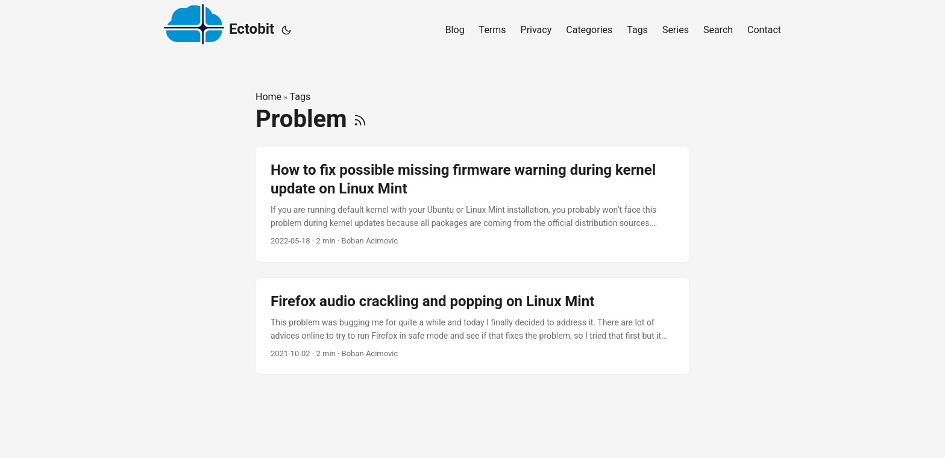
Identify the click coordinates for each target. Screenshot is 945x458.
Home (268, 96)
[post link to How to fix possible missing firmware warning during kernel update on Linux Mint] (472, 204)
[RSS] (360, 119)
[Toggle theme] (286, 30)
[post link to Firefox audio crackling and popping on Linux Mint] (472, 326)
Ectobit (219, 27)
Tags (300, 96)
